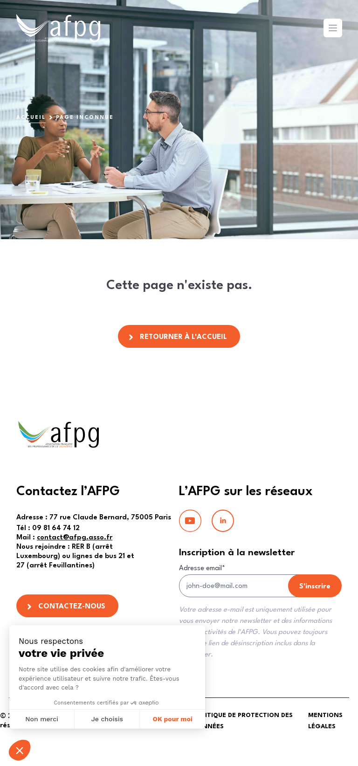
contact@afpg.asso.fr (74, 537)
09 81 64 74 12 (48, 528)
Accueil (31, 117)
